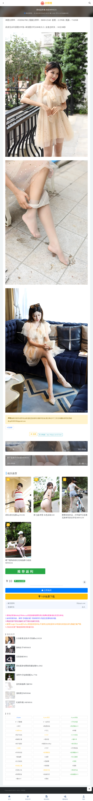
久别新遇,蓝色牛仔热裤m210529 (29, 638)
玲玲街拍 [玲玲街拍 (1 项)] (19, 752)
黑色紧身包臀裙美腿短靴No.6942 (29, 666)
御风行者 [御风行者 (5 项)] (19, 739)
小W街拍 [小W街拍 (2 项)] (75, 735)
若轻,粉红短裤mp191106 (15, 515)
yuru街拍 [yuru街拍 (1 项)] (75, 717)
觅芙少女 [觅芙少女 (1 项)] (19, 770)
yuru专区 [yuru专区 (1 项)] (47, 717)
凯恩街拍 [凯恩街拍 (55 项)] (47, 726)
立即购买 (46, 590)
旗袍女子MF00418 (23, 647)
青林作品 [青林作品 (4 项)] (75, 770)
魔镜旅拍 (65, 797)
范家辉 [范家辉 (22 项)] (47, 761)
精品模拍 (29, 13)
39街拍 (23, 790)
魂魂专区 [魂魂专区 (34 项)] (47, 774)
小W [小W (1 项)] (47, 735)
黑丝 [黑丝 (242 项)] (47, 779)
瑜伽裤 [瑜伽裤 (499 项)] (19, 757)
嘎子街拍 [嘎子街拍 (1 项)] (19, 735)
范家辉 (10, 427)
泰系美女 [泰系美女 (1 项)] (75, 744)
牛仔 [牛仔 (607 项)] (47, 748)
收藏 (33, 434)
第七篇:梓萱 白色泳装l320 (44, 515)
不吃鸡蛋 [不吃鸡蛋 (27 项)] (75, 722)
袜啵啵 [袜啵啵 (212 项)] (47, 765)
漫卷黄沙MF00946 (23, 693)
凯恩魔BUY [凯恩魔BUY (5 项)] (74, 726)
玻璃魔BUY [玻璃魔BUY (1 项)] (74, 752)
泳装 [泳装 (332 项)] (19, 748)
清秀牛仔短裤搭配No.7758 (26, 675)
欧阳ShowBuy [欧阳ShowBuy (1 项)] (47, 744)
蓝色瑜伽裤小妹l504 (24, 684)
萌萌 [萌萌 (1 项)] (74, 761)
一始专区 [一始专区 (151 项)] (47, 722)
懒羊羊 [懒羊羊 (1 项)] (75, 739)
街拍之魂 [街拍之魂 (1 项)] (19, 765)
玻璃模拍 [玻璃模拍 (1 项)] (47, 752)
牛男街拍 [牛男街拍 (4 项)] (75, 748)
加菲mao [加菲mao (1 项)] (19, 730)
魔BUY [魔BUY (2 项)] (19, 779)
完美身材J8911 (22, 657)
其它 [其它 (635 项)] (19, 726)
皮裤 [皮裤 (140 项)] (47, 757)
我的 (83, 797)
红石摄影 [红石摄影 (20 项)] (75, 757)
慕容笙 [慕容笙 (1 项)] (47, 739)
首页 (9, 797)
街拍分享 (28, 797)
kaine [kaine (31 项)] (19, 717)
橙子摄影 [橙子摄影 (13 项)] (19, 744)
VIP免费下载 (46, 596)
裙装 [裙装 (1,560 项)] (74, 765)
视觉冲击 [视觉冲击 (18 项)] (47, 770)
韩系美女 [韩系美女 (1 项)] (19, 774)
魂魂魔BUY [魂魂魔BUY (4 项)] (74, 774)
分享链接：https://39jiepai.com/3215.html (50, 434)
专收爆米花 (63, 13)
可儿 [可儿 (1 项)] (47, 730)
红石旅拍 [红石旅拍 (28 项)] (19, 761)
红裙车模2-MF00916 (24, 702)
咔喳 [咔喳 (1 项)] (74, 730)
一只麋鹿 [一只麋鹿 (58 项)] (19, 722)
